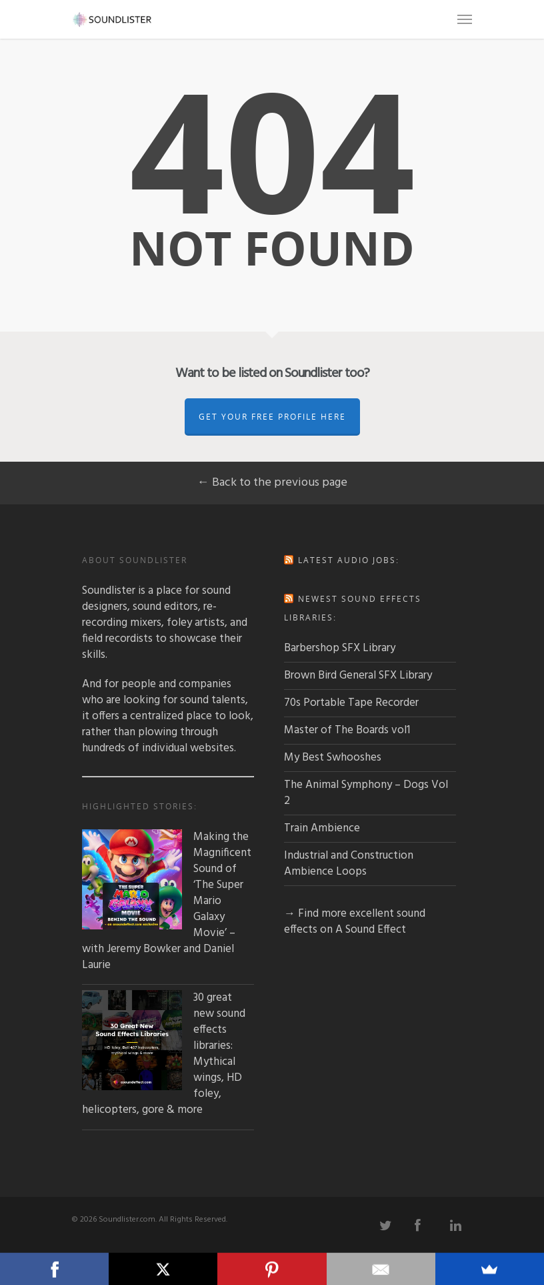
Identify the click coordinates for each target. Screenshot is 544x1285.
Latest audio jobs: (348, 560)
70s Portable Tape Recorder (351, 703)
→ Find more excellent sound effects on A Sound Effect (354, 922)
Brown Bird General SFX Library (358, 676)
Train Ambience (322, 828)
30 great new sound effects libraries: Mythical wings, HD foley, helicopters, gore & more (163, 1054)
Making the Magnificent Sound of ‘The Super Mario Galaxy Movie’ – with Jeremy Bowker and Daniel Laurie (166, 901)
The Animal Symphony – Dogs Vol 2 (366, 793)
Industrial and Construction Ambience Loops (348, 864)
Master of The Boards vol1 (347, 730)
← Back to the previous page (272, 482)
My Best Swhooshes (332, 758)
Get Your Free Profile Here (272, 416)
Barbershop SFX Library (339, 648)
